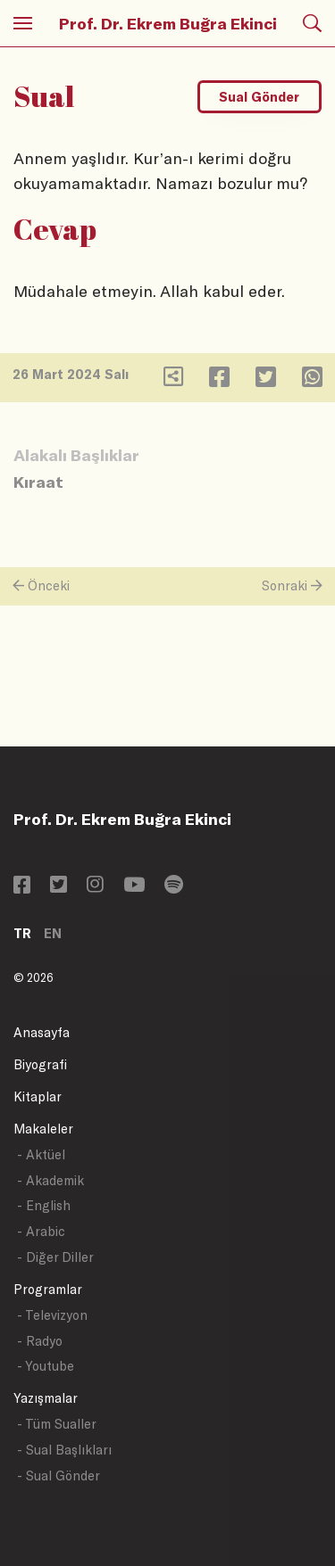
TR (22, 933)
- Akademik (50, 1180)
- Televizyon (52, 1315)
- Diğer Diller (55, 1257)
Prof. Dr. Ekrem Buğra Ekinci (168, 23)
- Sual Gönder (58, 1475)
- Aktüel (41, 1154)
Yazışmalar (45, 1397)
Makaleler (43, 1128)
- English (44, 1205)
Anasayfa (41, 1032)
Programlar (47, 1289)
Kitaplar (37, 1096)
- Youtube (45, 1365)
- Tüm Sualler (56, 1423)
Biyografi (40, 1064)
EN (53, 933)
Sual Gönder (259, 96)
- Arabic (41, 1231)
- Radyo (40, 1340)
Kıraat (38, 481)
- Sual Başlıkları (64, 1449)
